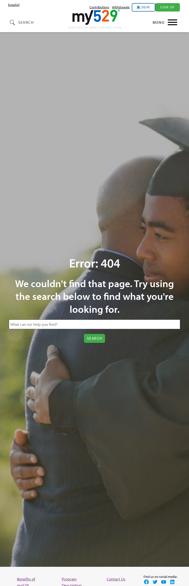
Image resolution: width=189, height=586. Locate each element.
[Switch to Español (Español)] (13, 4)
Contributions (99, 7)
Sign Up (167, 7)
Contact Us (116, 578)
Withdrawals (121, 7)
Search (26, 22)
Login (144, 7)
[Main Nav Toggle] (165, 22)
